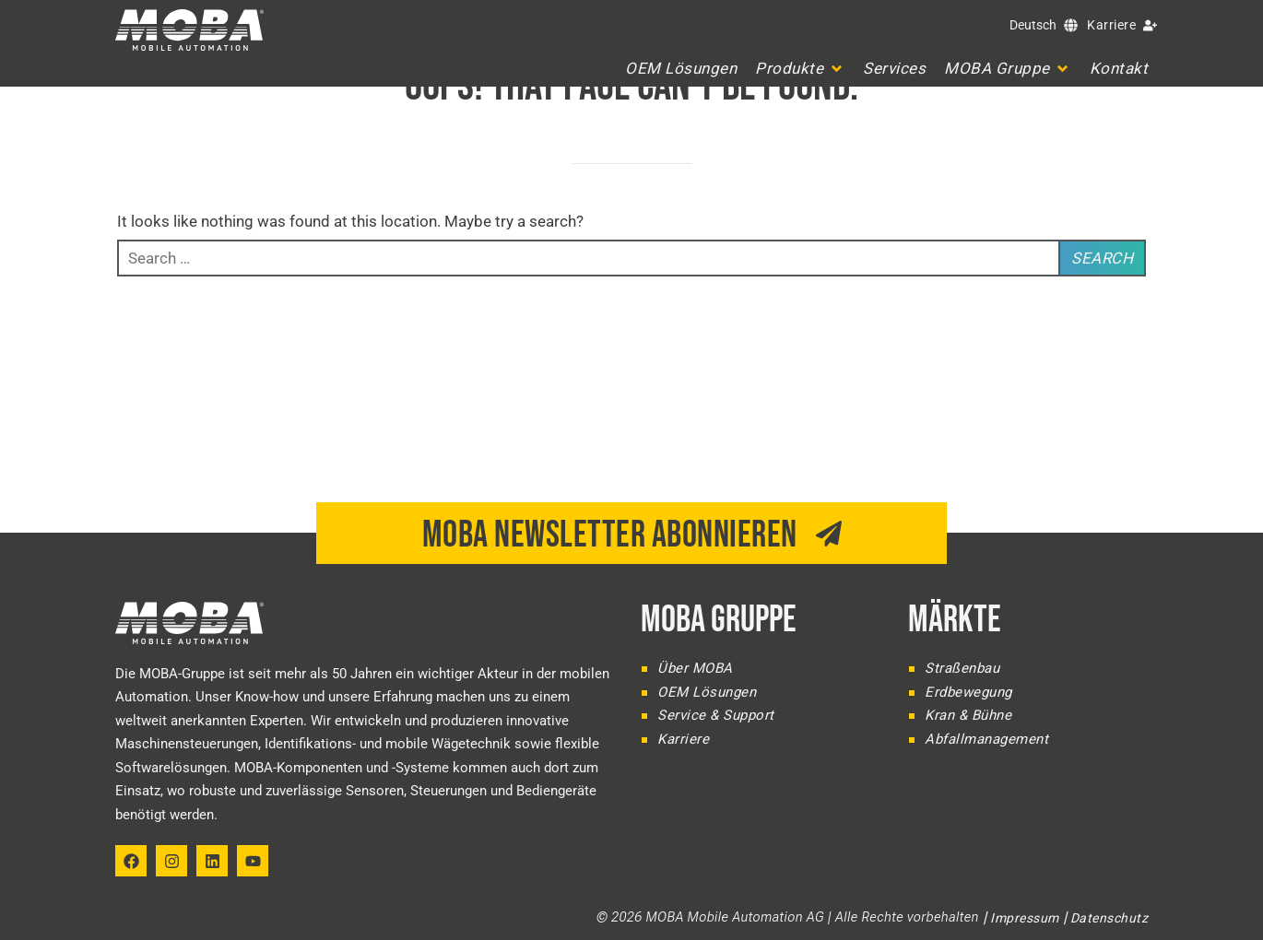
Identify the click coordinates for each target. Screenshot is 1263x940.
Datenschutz (1109, 918)
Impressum (1024, 918)
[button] (800, 69)
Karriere (1111, 25)
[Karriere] (1150, 25)
